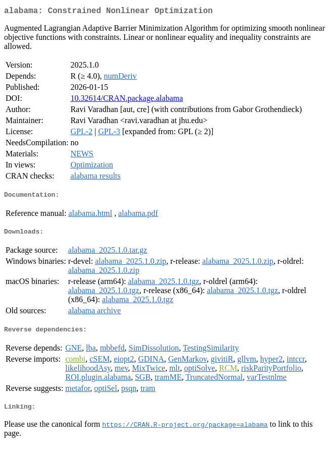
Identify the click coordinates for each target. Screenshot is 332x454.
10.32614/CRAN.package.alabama (126, 100)
